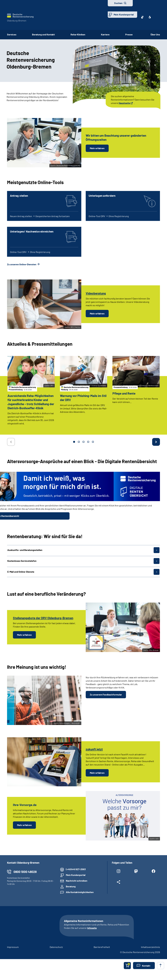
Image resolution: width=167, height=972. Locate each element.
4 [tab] (88, 441)
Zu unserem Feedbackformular (106, 694)
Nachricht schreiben (76, 880)
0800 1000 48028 (25, 872)
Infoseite (92, 927)
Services (11, 34)
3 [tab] (83, 441)
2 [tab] (78, 441)
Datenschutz (56, 947)
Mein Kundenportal (124, 14)
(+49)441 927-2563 (76, 869)
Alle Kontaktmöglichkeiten (80, 892)
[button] (144, 965)
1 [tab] (74, 441)
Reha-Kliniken (78, 34)
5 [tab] (93, 441)
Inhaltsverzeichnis (150, 947)
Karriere (105, 34)
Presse (130, 34)
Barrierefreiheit (102, 947)
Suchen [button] (118, 3)
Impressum (13, 947)
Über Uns (155, 34)
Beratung (71, 886)
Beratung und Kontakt (43, 34)
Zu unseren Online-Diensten (21, 264)
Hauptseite (124, 103)
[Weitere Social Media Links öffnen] (118, 882)
